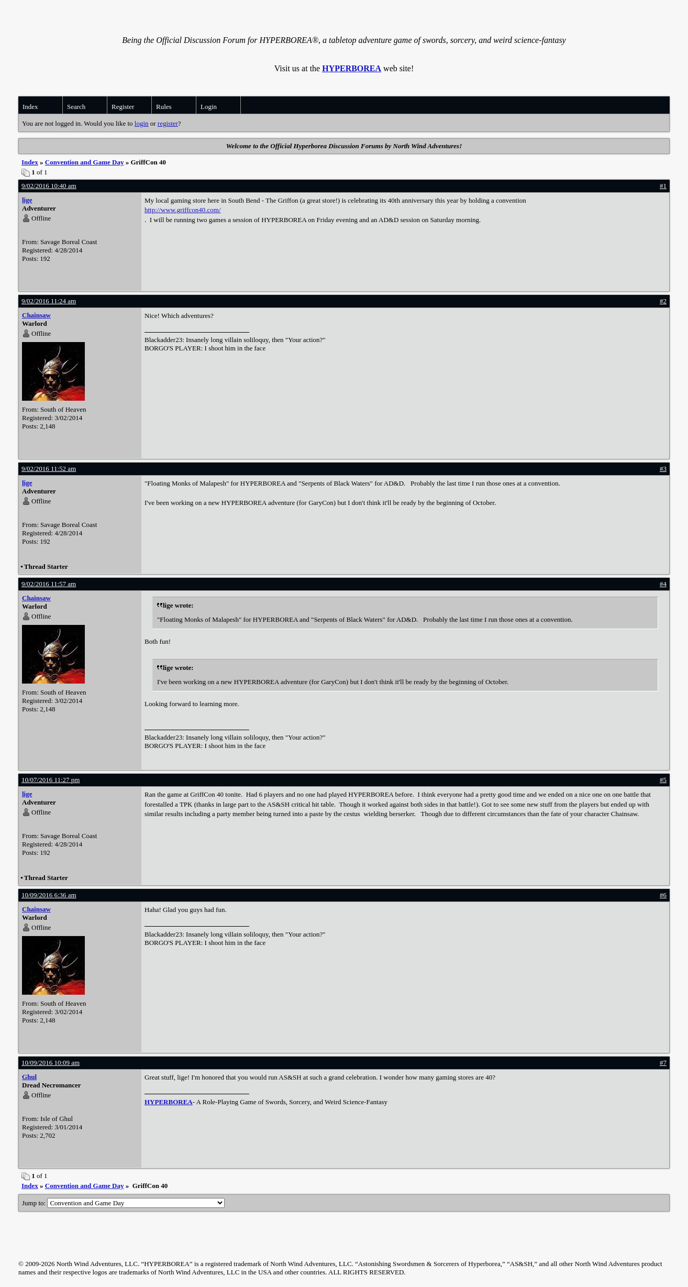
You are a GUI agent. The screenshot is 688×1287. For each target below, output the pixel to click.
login (142, 123)
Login (209, 107)
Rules (164, 107)
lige (27, 200)
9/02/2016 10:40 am (48, 186)
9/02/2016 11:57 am (48, 584)
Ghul (29, 1077)
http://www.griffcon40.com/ (183, 210)
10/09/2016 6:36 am (48, 895)
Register (123, 107)
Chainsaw (36, 315)
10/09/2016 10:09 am (50, 1062)
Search (76, 107)
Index (30, 107)
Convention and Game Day (84, 162)
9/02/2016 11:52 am (48, 468)
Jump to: (123, 1203)
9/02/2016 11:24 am (48, 301)
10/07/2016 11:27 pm (50, 780)
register (168, 123)
